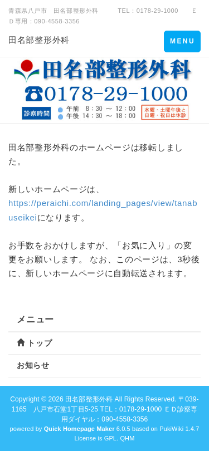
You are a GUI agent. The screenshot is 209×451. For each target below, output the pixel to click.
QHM (127, 438)
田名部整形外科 (39, 40)
